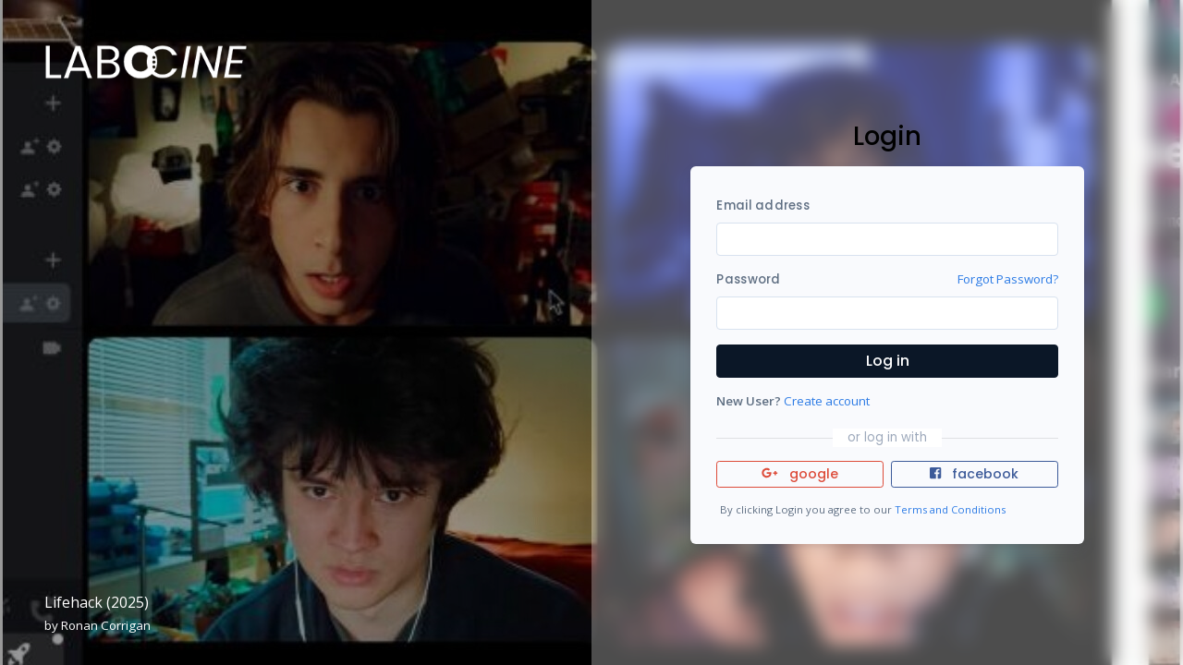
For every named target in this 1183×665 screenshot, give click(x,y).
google (800, 474)
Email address (762, 205)
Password (748, 279)
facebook (974, 474)
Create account (827, 401)
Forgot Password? (1007, 279)
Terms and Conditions (950, 509)
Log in (887, 360)
